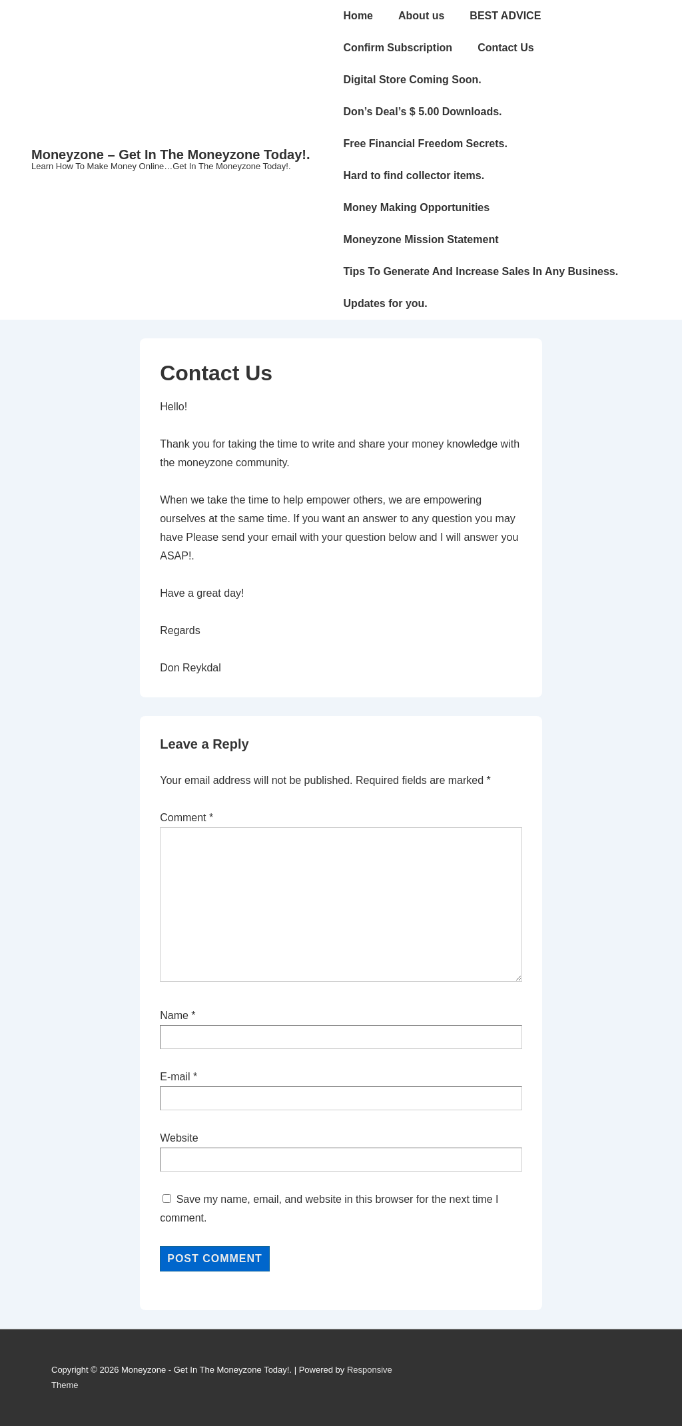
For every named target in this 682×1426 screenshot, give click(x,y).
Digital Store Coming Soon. (413, 79)
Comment (186, 817)
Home (358, 15)
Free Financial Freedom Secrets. (426, 143)
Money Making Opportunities (417, 207)
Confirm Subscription (398, 47)
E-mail (175, 1076)
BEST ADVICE (505, 15)
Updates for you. (386, 303)
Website (179, 1138)
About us (421, 15)
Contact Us (505, 47)
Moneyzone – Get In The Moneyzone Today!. (170, 154)
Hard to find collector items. (414, 175)
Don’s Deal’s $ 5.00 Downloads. (423, 111)
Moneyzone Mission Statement (421, 239)
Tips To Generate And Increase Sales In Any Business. (481, 271)
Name (174, 1015)
